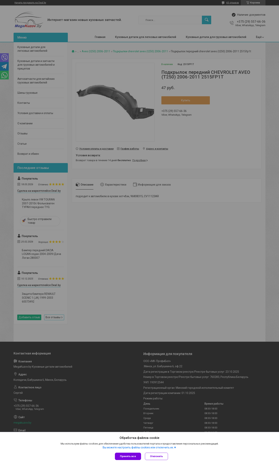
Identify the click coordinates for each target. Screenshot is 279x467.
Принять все (128, 456)
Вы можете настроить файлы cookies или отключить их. (138, 447)
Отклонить (156, 456)
